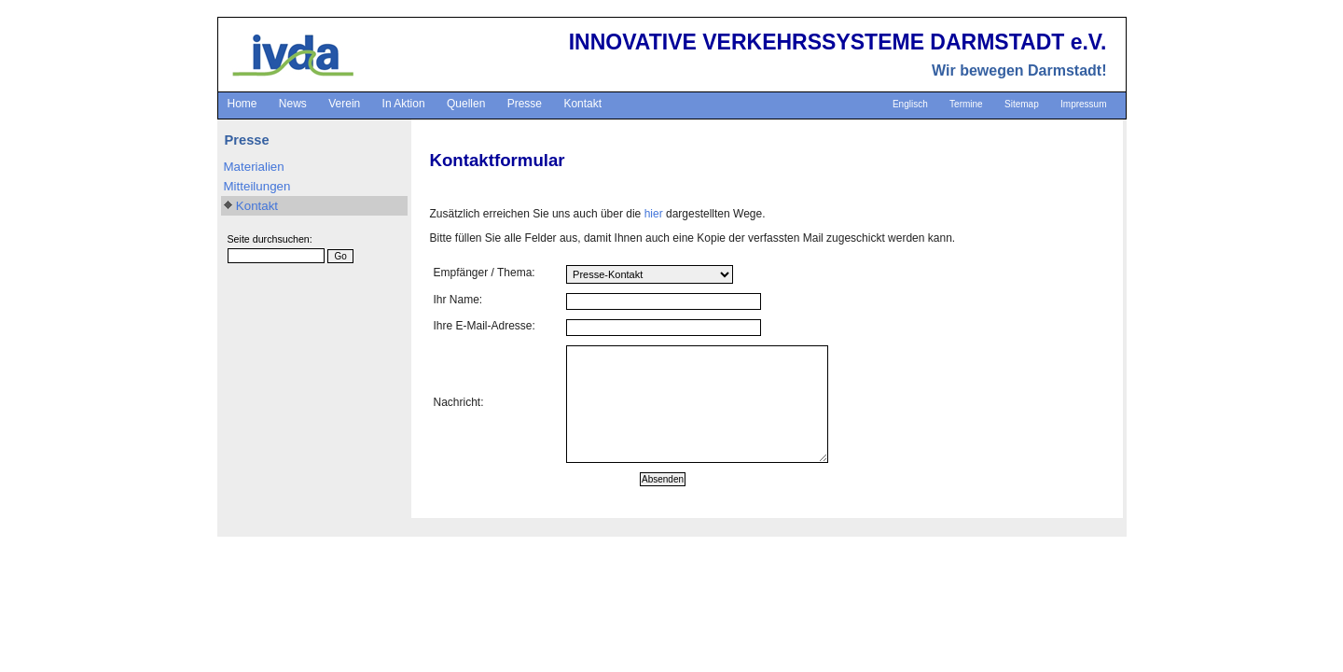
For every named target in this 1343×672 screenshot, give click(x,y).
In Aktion (403, 103)
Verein (344, 103)
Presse (524, 103)
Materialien (254, 167)
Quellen (466, 103)
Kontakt (582, 103)
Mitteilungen (257, 186)
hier (653, 213)
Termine (966, 104)
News (293, 103)
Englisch (910, 104)
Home (242, 103)
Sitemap (1021, 104)
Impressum (1083, 104)
